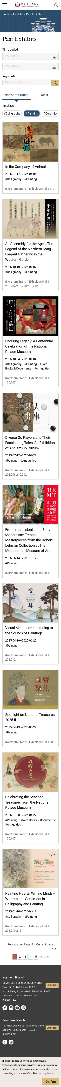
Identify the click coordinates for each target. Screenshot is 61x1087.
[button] (48, 5)
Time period (10, 49)
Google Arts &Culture (23, 1007)
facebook (4, 1007)
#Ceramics (51, 113)
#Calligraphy (12, 113)
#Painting (32, 113)
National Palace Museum (26, 5)
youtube (17, 1007)
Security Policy (45, 1073)
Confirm (50, 1081)
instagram (11, 1007)
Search (55, 83)
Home (5, 14)
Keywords (8, 76)
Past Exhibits (33, 14)
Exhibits (17, 14)
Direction (52, 985)
